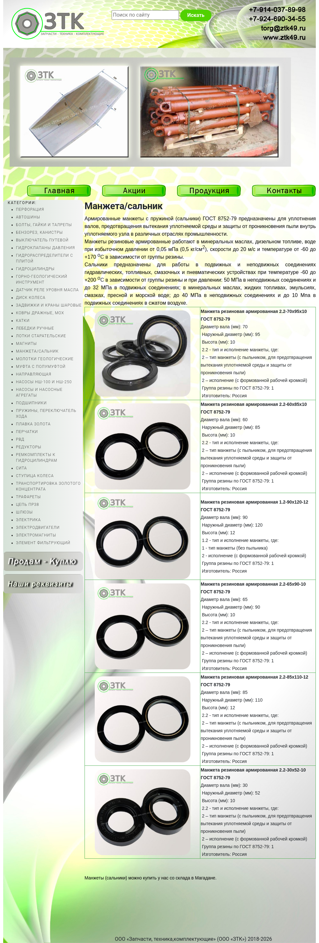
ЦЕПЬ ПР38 (27, 504)
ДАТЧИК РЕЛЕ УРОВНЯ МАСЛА (47, 290)
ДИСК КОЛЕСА (31, 297)
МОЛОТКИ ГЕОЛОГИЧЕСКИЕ (45, 359)
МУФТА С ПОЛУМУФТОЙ (41, 366)
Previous (287, 157)
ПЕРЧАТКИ (27, 432)
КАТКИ (23, 320)
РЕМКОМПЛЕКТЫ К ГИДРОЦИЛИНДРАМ (36, 457)
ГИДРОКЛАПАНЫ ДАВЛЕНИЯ (45, 248)
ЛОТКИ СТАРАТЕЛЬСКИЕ (41, 336)
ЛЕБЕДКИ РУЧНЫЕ (35, 328)
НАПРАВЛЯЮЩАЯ (33, 374)
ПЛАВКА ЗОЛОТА (33, 424)
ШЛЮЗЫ (24, 512)
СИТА (21, 468)
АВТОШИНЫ (28, 217)
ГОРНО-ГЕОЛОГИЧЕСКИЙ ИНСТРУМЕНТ (41, 279)
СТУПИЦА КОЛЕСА (35, 476)
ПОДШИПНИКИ (31, 403)
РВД (20, 439)
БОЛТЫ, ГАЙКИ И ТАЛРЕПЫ (44, 225)
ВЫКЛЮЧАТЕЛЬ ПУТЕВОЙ (42, 240)
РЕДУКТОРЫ (28, 447)
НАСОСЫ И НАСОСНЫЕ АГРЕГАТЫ (39, 392)
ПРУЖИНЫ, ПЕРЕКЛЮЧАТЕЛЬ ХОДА (46, 413)
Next (287, 142)
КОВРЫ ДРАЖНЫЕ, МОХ (40, 313)
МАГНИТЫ (26, 343)
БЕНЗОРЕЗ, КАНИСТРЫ (39, 232)
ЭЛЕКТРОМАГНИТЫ (36, 535)
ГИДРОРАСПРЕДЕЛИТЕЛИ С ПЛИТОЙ (44, 258)
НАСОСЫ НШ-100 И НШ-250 (44, 382)
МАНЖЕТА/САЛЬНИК (37, 351)
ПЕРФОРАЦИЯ (30, 209)
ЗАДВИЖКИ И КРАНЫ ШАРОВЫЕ (49, 305)
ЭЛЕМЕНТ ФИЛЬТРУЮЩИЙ (43, 543)
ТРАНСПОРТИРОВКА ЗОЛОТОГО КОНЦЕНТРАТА (48, 486)
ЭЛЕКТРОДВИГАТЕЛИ (38, 527)
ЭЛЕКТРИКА (28, 520)
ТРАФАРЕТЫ (28, 497)
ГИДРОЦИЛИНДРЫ (35, 269)
